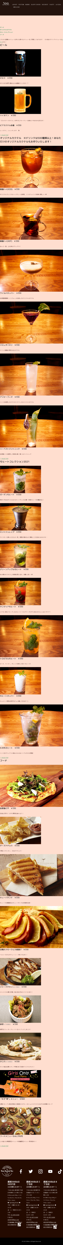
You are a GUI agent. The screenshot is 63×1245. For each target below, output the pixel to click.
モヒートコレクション (6, 32)
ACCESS (58, 4)
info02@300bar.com (49, 1222)
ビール (2, 27)
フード (2, 35)
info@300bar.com (13, 1220)
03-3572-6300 (34, 1217)
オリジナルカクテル (6, 30)
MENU (27, 4)
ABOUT (14, 4)
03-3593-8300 (15, 1215)
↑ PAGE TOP (4, 135)
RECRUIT (45, 4)
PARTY (52, 4)
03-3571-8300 (51, 1217)
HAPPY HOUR (36, 4)
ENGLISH (16, 7)
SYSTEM (21, 4)
